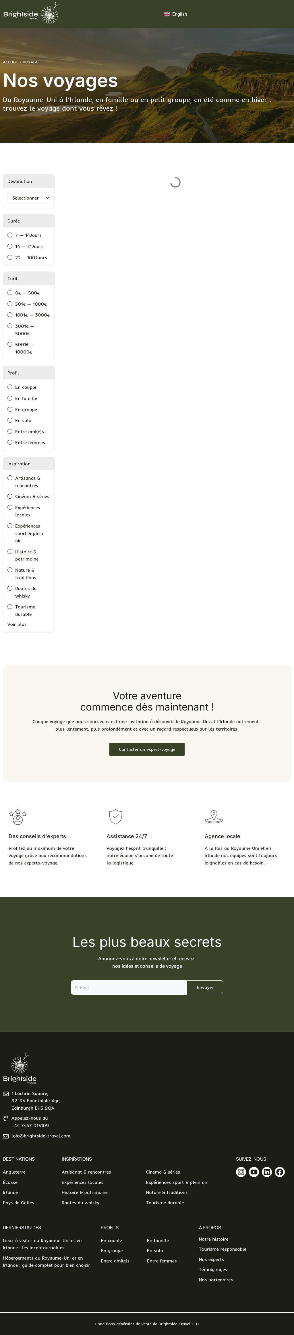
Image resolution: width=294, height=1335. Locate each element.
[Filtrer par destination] (28, 198)
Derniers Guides (22, 1227)
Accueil (10, 62)
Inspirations (77, 1159)
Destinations (19, 1159)
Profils (110, 1227)
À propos (210, 1227)
